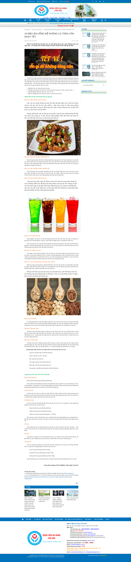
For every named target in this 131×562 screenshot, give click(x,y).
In (77, 483)
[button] (105, 20)
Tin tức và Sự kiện (36, 29)
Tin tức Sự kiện (58, 20)
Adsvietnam (103, 555)
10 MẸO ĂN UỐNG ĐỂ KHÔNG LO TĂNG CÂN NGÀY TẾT (59, 29)
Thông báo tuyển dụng (43, 1)
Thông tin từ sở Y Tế (64, 25)
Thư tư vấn (64, 1)
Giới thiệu (30, 20)
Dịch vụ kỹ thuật (48, 20)
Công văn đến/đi (94, 20)
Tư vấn (102, 20)
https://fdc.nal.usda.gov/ (67, 473)
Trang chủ (32, 1)
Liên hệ (54, 1)
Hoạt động (84, 20)
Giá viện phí (38, 20)
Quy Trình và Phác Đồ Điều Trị (71, 20)
